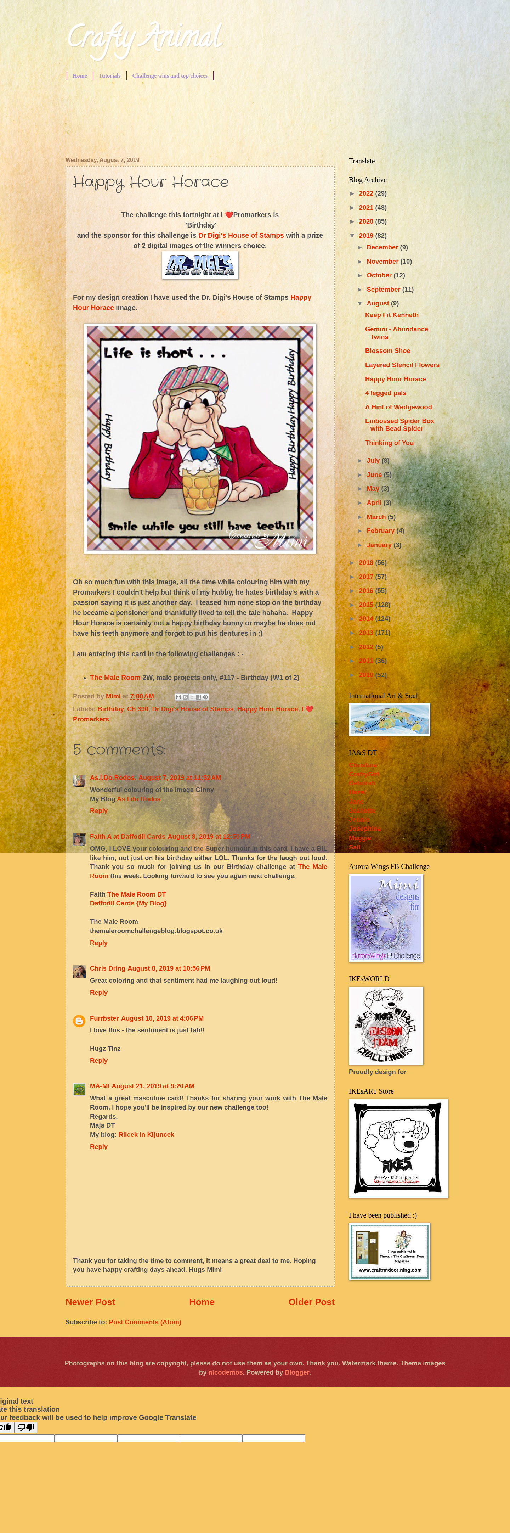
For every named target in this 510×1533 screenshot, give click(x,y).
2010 (367, 675)
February (382, 530)
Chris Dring (107, 968)
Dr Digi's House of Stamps (241, 235)
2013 (367, 632)
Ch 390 (137, 709)
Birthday (111, 709)
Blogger (297, 1372)
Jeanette (362, 810)
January (380, 545)
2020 (367, 221)
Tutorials (110, 76)
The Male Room (115, 677)
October (380, 275)
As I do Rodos (139, 799)
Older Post (312, 1302)
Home (80, 76)
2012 (367, 647)
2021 (367, 207)
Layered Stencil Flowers (402, 365)
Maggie (360, 838)
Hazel (357, 792)
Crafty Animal (143, 40)
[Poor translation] (26, 1427)
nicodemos (226, 1372)
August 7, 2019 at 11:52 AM (179, 777)
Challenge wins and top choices (170, 76)
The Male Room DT (136, 894)
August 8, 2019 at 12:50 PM (209, 836)
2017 (367, 576)
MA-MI (99, 1086)
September (384, 289)
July (374, 460)
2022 (367, 193)
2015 (367, 604)
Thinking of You (389, 443)
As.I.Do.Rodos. (113, 777)
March (377, 517)
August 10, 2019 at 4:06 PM (162, 1018)
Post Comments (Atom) (145, 1322)
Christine (363, 765)
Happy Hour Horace (267, 709)
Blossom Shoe (387, 350)
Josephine (365, 828)
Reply (99, 810)
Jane (356, 801)
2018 (367, 562)
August (379, 303)
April (375, 502)
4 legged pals (386, 393)
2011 (367, 660)
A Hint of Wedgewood (398, 407)
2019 (367, 235)
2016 (367, 590)
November (384, 261)
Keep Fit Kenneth (392, 315)
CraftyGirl (364, 774)
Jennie (359, 819)
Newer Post (90, 1302)
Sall (355, 847)
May (374, 488)
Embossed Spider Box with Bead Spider (399, 424)
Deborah (362, 783)
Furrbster (104, 1018)
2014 (367, 618)
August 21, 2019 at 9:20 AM (153, 1086)
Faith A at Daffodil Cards (127, 836)
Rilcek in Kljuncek (146, 1134)
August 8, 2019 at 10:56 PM (169, 968)
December (383, 247)
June (375, 474)
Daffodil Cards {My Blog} (128, 903)
